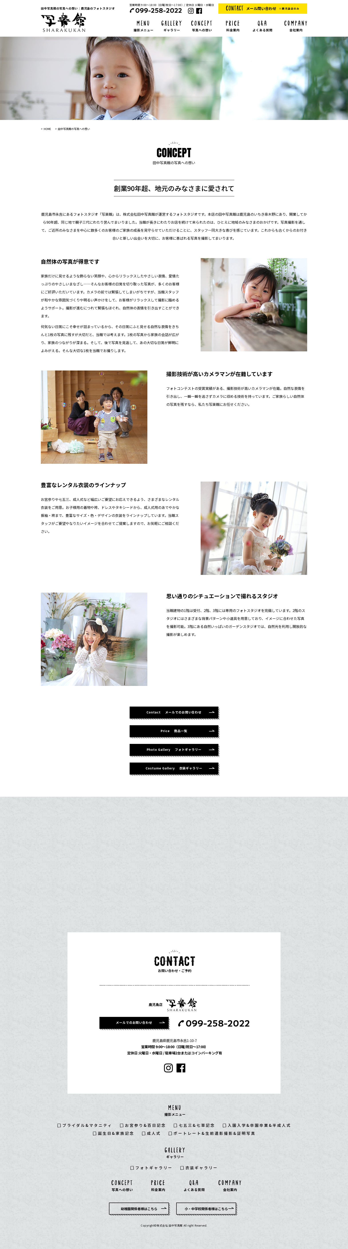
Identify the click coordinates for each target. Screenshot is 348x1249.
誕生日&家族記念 (116, 1133)
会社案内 (296, 30)
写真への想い (202, 30)
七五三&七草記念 (197, 1125)
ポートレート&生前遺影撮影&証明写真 (215, 1133)
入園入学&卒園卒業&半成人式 (259, 1125)
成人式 (154, 1133)
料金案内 (233, 30)
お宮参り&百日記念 (145, 1125)
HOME (47, 129)
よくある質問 (263, 30)
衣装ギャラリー (201, 1167)
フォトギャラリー (154, 1167)
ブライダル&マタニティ (87, 1125)
